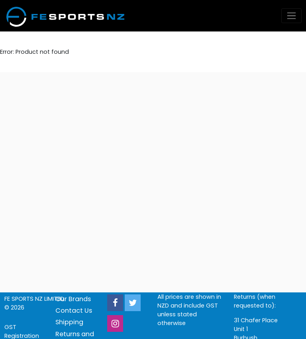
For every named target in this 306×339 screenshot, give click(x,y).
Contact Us (73, 310)
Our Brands (73, 299)
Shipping (69, 322)
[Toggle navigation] (291, 15)
